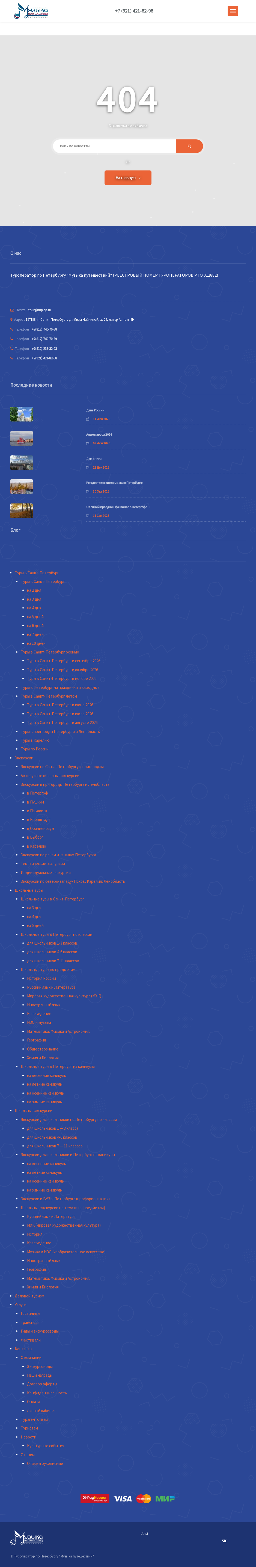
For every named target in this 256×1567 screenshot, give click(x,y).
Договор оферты (42, 1383)
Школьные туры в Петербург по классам (57, 934)
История (34, 1234)
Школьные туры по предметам (48, 969)
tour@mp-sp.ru (39, 310)
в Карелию (36, 846)
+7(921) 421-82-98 (44, 358)
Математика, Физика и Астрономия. (58, 1031)
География (36, 1040)
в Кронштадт (39, 819)
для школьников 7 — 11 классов (55, 1145)
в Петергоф (37, 793)
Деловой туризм (29, 1296)
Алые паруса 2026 (99, 434)
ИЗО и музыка (39, 1022)
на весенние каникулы (47, 1075)
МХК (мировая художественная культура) (64, 1225)
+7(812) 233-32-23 (44, 348)
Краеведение (39, 1013)
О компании (31, 1357)
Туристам (29, 1428)
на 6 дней (35, 625)
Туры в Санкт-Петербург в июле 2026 (60, 713)
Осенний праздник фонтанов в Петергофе (116, 507)
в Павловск (37, 810)
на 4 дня (34, 607)
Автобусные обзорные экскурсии (50, 775)
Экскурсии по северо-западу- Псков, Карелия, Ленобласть (73, 881)
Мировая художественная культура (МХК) (64, 995)
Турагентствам (34, 1419)
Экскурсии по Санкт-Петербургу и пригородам (62, 766)
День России (95, 410)
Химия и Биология (43, 1057)
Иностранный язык (43, 1004)
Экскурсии (24, 757)
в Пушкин (35, 802)
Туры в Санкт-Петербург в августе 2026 (62, 722)
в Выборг (35, 837)
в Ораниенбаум (40, 828)
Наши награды (39, 1375)
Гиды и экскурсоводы (40, 1331)
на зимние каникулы (44, 1101)
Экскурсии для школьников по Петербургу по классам (69, 1119)
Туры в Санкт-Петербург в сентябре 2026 (63, 660)
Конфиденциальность (47, 1392)
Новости (28, 1437)
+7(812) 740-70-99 (44, 339)
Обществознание (42, 1049)
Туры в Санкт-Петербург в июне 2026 (60, 704)
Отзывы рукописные (45, 1463)
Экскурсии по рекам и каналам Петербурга (58, 854)
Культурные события (45, 1445)
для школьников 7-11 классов (53, 960)
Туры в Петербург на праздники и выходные (60, 687)
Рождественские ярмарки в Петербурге (114, 483)
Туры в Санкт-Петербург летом (49, 696)
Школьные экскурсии (33, 1110)
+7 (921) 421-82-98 (134, 11)
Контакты (23, 1348)
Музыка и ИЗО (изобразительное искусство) (66, 1251)
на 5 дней (35, 616)
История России (41, 978)
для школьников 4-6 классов (52, 951)
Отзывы (28, 1454)
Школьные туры (29, 890)
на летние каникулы (44, 1084)
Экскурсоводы (40, 1366)
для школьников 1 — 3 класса (52, 1128)
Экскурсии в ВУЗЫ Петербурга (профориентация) (65, 1198)
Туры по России (35, 749)
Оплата (33, 1401)
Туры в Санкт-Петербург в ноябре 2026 (61, 678)
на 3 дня (34, 599)
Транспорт (30, 1322)
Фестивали (31, 1340)
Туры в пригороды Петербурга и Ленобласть (60, 731)
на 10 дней (36, 643)
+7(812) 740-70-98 (44, 329)
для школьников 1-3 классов (52, 943)
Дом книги (94, 459)
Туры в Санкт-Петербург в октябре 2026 (62, 669)
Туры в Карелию (35, 740)
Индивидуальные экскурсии (46, 872)
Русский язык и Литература (51, 987)
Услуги (20, 1304)
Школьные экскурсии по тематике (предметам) (63, 1207)
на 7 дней (35, 634)
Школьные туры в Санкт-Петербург (52, 899)
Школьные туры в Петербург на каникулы (58, 1066)
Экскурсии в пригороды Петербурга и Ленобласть (65, 784)
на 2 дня (34, 590)
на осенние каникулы (45, 1093)
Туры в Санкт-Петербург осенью (50, 652)
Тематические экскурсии (43, 863)
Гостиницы (30, 1313)
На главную (128, 177)
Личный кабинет (41, 1410)
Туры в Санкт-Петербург (37, 572)
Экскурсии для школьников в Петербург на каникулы (68, 1154)
